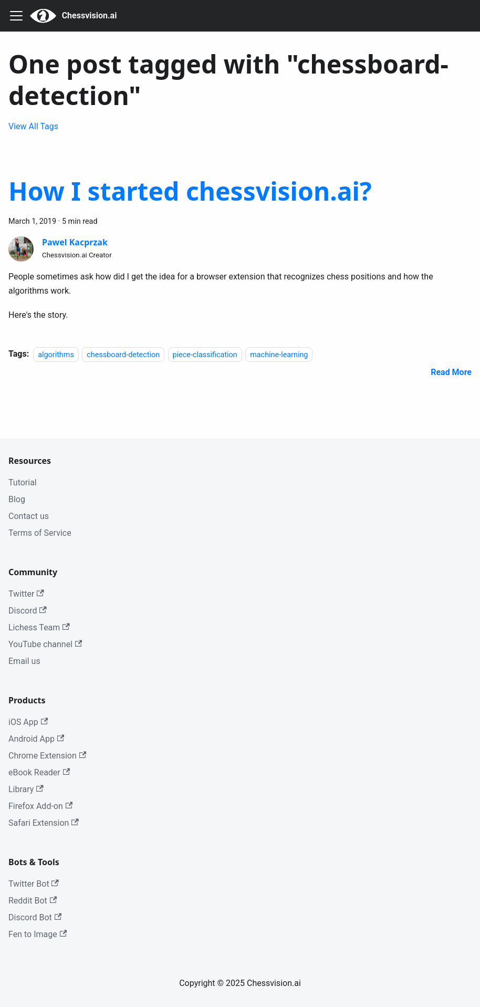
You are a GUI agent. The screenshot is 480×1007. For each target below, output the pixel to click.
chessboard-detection (123, 354)
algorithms (56, 354)
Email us (24, 661)
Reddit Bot (32, 901)
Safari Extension (43, 823)
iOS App (28, 722)
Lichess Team (39, 627)
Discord (27, 611)
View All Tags (33, 126)
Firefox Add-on (40, 806)
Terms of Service (39, 533)
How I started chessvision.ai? (190, 191)
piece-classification (205, 354)
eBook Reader (39, 772)
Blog (16, 499)
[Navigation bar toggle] (16, 16)
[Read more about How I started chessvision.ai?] (451, 372)
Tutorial (22, 482)
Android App (36, 739)
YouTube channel (45, 644)
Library (26, 789)
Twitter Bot (33, 884)
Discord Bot (34, 917)
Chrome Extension (47, 756)
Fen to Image (37, 934)
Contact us (28, 516)
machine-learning (279, 354)
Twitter (26, 594)
